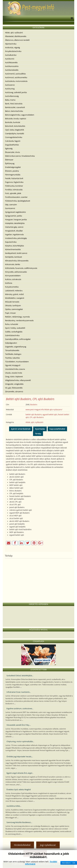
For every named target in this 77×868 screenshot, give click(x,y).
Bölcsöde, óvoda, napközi (15, 118)
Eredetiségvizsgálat (13, 167)
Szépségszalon (11, 343)
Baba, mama (10, 100)
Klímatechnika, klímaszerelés (16, 260)
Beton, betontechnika (14, 111)
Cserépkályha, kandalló (14, 133)
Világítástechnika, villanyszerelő (18, 380)
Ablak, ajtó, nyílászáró (14, 32)
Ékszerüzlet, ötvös (12, 152)
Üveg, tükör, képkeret (14, 376)
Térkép (38, 433)
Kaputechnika (10, 242)
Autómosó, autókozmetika (16, 77)
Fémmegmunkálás (12, 174)
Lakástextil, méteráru (14, 290)
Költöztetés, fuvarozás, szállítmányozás (21, 268)
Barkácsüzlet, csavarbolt (15, 107)
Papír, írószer (10, 313)
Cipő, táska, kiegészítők (14, 130)
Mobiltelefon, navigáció (14, 298)
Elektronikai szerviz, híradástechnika (20, 156)
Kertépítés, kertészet (13, 257)
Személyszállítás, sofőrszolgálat (18, 339)
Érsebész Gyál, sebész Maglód (18, 789)
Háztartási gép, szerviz (14, 227)
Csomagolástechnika (13, 137)
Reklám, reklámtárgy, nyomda (17, 316)
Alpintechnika (10, 44)
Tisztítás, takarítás (12, 358)
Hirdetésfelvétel (22, 845)
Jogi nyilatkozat (48, 845)
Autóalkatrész (10, 55)
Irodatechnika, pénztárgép (16, 238)
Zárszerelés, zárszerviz (14, 391)
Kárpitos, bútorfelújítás (14, 245)
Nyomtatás (40, 428)
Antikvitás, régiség (12, 47)
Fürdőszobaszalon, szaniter (16, 197)
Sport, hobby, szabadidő (15, 328)
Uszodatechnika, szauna (15, 369)
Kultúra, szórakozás (13, 279)
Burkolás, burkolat (12, 122)
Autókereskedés (11, 70)
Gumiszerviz (10, 208)
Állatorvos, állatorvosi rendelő (17, 40)
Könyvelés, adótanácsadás (16, 272)
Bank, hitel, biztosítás (13, 103)
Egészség (8, 148)
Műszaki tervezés (12, 302)
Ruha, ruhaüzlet (11, 324)
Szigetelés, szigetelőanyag (15, 346)
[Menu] (71, 18)
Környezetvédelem (13, 275)
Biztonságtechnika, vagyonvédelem (19, 115)
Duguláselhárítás (12, 144)
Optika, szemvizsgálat (14, 309)
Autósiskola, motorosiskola (16, 81)
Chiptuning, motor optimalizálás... (20, 741)
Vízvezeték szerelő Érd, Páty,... (18, 725)
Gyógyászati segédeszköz (15, 212)
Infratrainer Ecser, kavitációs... (18, 692)
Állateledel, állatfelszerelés (15, 36)
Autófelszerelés (11, 62)
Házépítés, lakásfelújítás (15, 223)
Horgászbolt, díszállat (14, 230)
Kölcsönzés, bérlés (12, 264)
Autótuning (10, 88)
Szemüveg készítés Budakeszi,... (19, 822)
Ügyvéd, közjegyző (12, 365)
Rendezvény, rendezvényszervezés (19, 320)
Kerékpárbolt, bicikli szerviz (16, 253)
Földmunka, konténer (14, 186)
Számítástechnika (12, 335)
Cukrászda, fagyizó (12, 141)
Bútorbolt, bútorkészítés (15, 126)
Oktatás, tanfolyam (13, 305)
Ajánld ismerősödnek (20, 428)
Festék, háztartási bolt (14, 178)
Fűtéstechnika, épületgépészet (17, 201)
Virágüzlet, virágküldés (14, 384)
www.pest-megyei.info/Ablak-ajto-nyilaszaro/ (44, 409)
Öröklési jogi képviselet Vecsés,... (19, 756)
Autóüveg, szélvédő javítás (16, 92)
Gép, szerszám (11, 204)
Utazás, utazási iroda (13, 373)
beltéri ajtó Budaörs (34, 414)
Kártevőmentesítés (13, 249)
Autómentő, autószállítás (15, 73)
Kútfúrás (8, 283)
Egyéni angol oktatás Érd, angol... (19, 773)
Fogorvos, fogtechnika (14, 182)
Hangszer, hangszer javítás (16, 219)
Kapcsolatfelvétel (57, 428)
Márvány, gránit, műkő (14, 294)
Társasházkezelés (12, 350)
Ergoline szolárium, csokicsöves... (19, 708)
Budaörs (33, 404)
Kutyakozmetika (12, 287)
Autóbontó (9, 58)
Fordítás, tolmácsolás (14, 189)
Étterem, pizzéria (12, 171)
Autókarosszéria (11, 66)
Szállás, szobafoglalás (13, 331)
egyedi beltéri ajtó (50, 414)
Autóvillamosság (12, 96)
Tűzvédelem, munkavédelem (17, 361)
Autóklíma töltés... (13, 806)
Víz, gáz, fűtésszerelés (14, 388)
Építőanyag (9, 163)
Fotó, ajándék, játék (13, 193)
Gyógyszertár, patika (13, 216)
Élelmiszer (9, 159)
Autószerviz (10, 85)
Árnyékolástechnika (13, 51)
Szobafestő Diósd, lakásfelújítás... (19, 675)
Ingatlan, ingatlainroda (14, 234)
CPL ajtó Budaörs (37, 417)
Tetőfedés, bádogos (13, 354)
